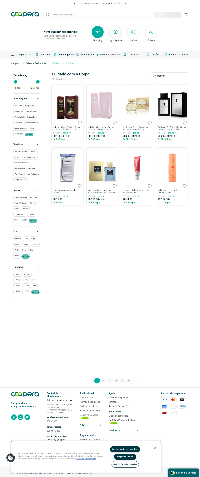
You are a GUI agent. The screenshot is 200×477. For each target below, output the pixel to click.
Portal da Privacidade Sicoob (123, 420)
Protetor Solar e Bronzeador (25, 117)
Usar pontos (43, 54)
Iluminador (19, 134)
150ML (17, 291)
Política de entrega (89, 406)
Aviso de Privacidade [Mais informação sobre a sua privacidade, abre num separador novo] (86, 459)
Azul (26, 239)
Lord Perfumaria (33, 174)
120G (34, 280)
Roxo (32, 250)
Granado (25, 209)
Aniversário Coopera (90, 439)
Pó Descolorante (32, 123)
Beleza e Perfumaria (36, 63)
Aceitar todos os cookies (125, 449)
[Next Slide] (125, 3)
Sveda (24, 220)
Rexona (31, 214)
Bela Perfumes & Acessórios (25, 169)
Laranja (26, 244)
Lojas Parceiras (133, 54)
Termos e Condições (90, 402)
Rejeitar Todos (125, 456)
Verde (17, 256)
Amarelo (18, 239)
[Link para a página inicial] (16, 63)
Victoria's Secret (21, 203)
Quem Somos (86, 397)
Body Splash (30, 106)
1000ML (27, 274)
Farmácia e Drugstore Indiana (25, 152)
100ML (17, 280)
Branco (17, 244)
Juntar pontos (85, 54)
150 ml (26, 286)
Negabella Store (20, 180)
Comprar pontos (63, 54)
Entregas (113, 402)
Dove (16, 209)
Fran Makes (19, 174)
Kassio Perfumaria (21, 163)
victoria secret (20, 214)
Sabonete (18, 106)
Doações (153, 54)
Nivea (32, 203)
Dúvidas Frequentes (118, 397)
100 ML (17, 274)
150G (34, 286)
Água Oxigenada (21, 128)
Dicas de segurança (118, 416)
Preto (17, 250)
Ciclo (16, 220)
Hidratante (18, 111)
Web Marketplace (30, 157)
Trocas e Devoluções (119, 406)
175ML (26, 291)
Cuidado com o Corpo (62, 63)
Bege (33, 239)
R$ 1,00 (17, 88)
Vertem (17, 157)
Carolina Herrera (21, 197)
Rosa (24, 250)
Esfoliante (18, 123)
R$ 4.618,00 (34, 88)
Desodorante (31, 111)
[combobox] (96, 15)
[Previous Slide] (75, 3)
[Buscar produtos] (47, 14)
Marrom (35, 244)
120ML (17, 286)
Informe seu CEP (177, 54)
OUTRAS (33, 197)
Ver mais (35, 292)
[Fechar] (155, 448)
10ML (26, 280)
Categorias (22, 54)
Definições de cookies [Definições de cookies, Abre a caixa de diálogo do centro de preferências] (125, 464)
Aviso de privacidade (90, 410)
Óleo (32, 128)
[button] (26, 267)
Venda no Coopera (89, 415)
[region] (86, 457)
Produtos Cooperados (109, 54)
